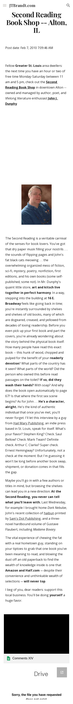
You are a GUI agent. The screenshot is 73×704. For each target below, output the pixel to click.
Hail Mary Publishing (28, 423)
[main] (36, 22)
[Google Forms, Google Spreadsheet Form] (36, 683)
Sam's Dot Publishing (25, 518)
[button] (4, 5)
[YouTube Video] (36, 146)
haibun (49, 513)
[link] (36, 638)
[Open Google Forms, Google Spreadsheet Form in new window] (62, 672)
